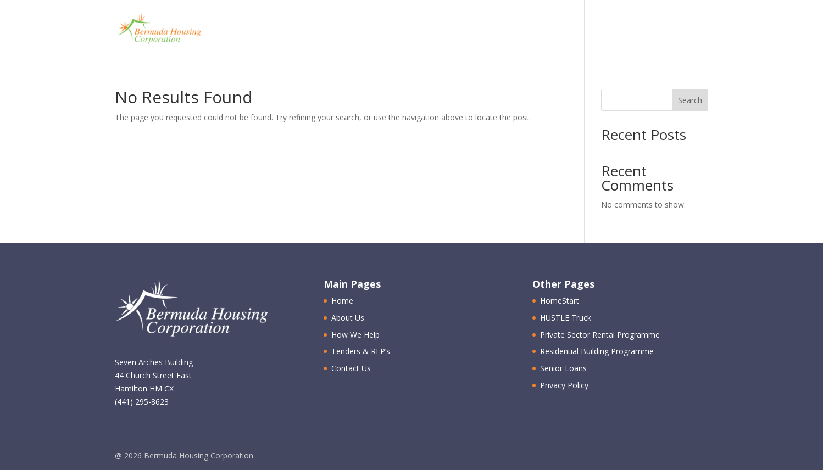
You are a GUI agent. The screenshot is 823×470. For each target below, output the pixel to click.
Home (327, 30)
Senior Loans (563, 368)
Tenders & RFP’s (560, 30)
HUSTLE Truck (565, 317)
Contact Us (652, 30)
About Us (385, 30)
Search (690, 100)
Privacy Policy (564, 385)
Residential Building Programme (597, 351)
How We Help (464, 30)
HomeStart (559, 300)
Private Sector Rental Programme (600, 334)
